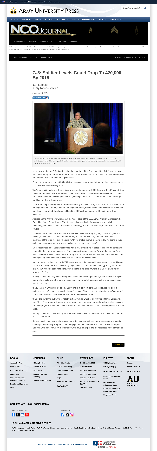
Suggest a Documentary (65, 381)
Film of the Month (63, 363)
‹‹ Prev (118, 57)
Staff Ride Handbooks (88, 370)
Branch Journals (39, 367)
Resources (115, 19)
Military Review (39, 363)
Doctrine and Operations (19, 384)
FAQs (59, 378)
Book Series (14, 374)
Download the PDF (40, 98)
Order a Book (15, 367)
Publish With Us (88, 19)
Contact (129, 363)
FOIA (135, 428)
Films (38, 19)
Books (14, 19)
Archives (62, 42)
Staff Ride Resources (88, 374)
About (102, 19)
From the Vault (62, 374)
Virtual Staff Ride (86, 367)
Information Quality (90, 428)
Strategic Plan (21, 430)
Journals (26, 19)
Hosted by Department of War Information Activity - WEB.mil (62, 444)
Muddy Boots (19, 42)
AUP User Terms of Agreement (48, 428)
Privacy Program (115, 428)
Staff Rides (62, 19)
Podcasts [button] (32, 42)
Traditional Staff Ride (88, 363)
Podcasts (49, 19)
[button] (53, 2)
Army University (66, 428)
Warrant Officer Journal (42, 380)
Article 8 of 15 (130, 57)
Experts (75, 19)
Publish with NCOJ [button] (47, 42)
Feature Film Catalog (64, 367)
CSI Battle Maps (86, 388)
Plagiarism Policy (109, 395)
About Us (74, 42)
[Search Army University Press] (132, 8)
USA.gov (31, 430)
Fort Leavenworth (16, 370)
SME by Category (109, 367)
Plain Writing (103, 428)
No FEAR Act (127, 428)
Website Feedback (133, 367)
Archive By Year (16, 363)
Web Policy (78, 428)
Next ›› (142, 57)
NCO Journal (38, 370)
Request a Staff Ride (87, 378)
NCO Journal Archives (23, 57)
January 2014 (46, 57)
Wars (12, 388)
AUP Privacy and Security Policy (24, 428)
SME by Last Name (110, 363)
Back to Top (118, 345)
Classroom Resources (65, 370)
